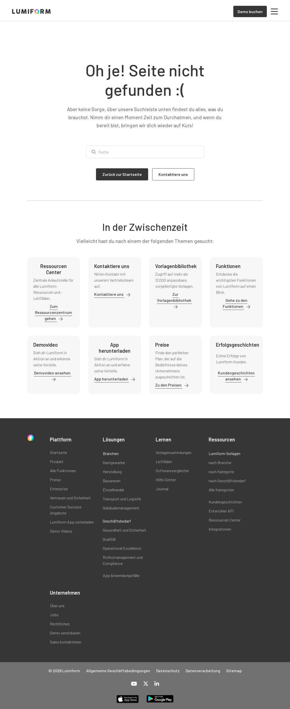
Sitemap (234, 670)
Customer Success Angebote (66, 509)
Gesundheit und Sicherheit (124, 530)
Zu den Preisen (168, 384)
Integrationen (220, 529)
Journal (162, 488)
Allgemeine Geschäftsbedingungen (118, 670)
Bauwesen (111, 480)
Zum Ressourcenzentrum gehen (53, 312)
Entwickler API (221, 510)
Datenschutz (168, 670)
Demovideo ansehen (52, 372)
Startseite (58, 452)
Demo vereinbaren (65, 632)
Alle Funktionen (63, 470)
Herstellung (112, 471)
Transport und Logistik (122, 498)
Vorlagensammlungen (173, 452)
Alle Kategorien (221, 489)
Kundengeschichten (225, 501)
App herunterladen (111, 378)
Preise (55, 479)
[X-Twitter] (145, 684)
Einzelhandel (113, 489)
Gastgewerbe (114, 462)
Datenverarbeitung (203, 670)
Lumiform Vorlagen (224, 453)
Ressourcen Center (225, 520)
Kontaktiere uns (109, 294)
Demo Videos (61, 531)
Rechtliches (60, 623)
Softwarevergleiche (172, 470)
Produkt (56, 461)
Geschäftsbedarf (117, 521)
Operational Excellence (122, 548)
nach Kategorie (221, 471)
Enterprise (59, 488)
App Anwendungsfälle (121, 575)
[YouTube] (134, 684)
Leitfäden (164, 461)
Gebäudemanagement (121, 507)
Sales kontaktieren (65, 641)
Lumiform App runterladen (72, 522)
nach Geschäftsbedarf (227, 480)
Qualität (109, 539)
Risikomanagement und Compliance (123, 560)
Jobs (54, 614)
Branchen (111, 453)
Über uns (57, 605)
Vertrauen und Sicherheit (70, 497)
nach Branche (220, 462)
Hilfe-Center (166, 479)
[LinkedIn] (156, 684)
